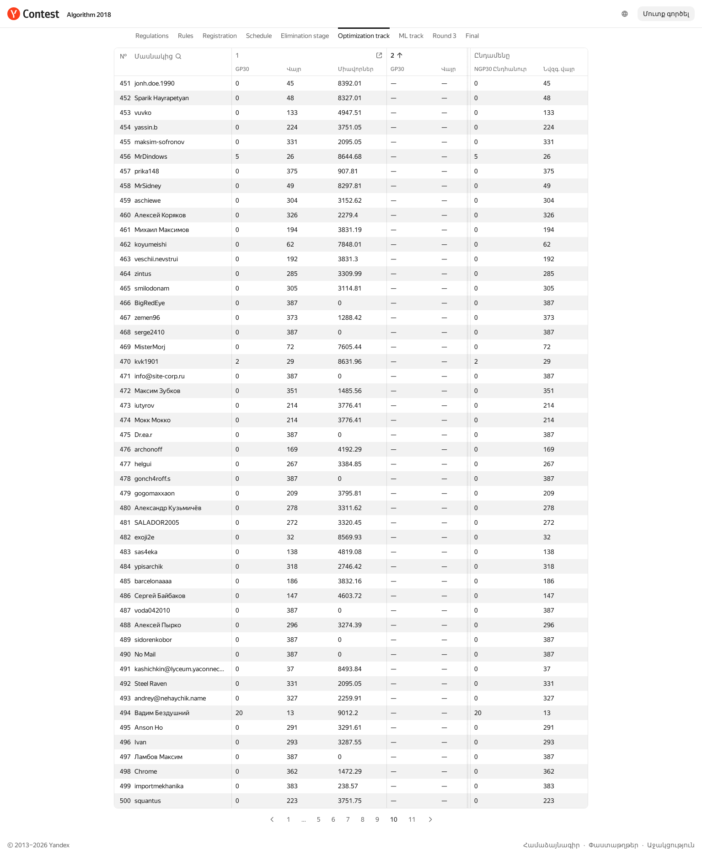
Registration (220, 35)
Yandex (59, 845)
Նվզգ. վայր (563, 69)
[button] (158, 56)
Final (472, 35)
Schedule (259, 35)
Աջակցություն (671, 845)
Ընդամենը (496, 55)
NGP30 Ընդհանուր (505, 69)
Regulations (152, 35)
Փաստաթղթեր (613, 845)
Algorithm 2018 (89, 14)
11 (412, 819)
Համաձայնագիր (551, 845)
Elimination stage (305, 35)
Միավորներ (360, 69)
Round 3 (444, 35)
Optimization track (364, 35)
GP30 (247, 69)
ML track (411, 35)
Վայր (299, 69)
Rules (185, 35)
